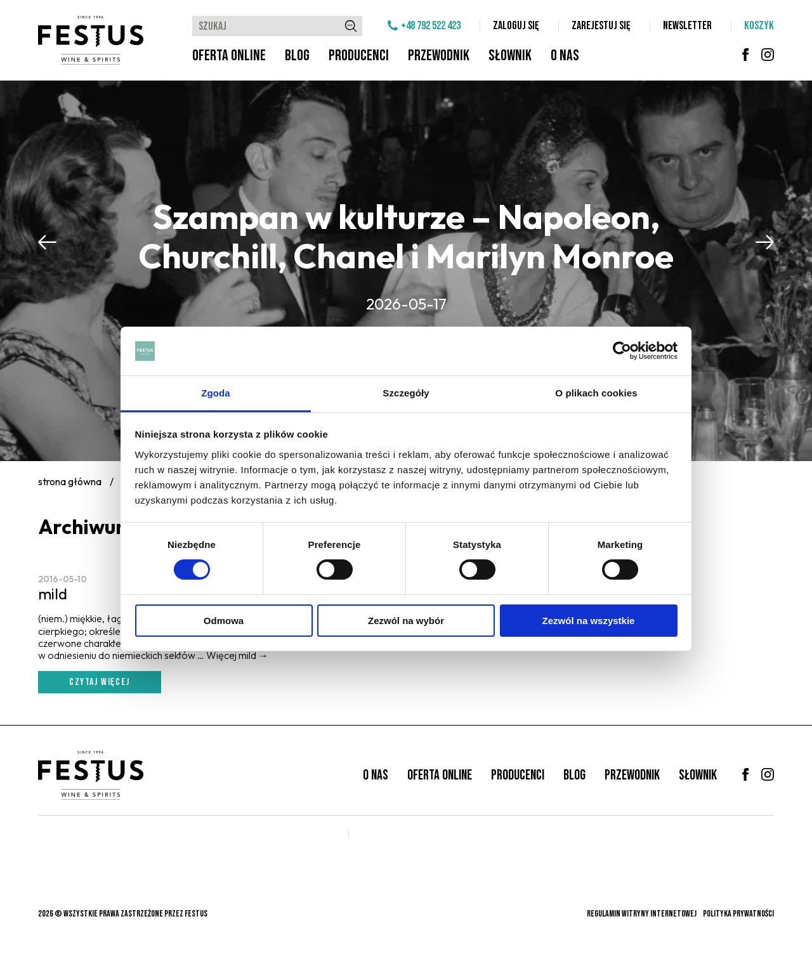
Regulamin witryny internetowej (642, 913)
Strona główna (70, 481)
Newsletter (687, 25)
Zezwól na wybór (406, 620)
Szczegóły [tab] (406, 393)
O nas (565, 55)
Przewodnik (438, 55)
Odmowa (224, 620)
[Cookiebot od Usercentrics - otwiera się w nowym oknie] (622, 350)
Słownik (510, 55)
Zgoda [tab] (215, 393)
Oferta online (229, 55)
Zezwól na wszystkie (588, 620)
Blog (297, 55)
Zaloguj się (516, 25)
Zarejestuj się (601, 25)
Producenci (359, 55)
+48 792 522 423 (431, 25)
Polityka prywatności (738, 913)
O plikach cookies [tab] (596, 393)
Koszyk (759, 25)
